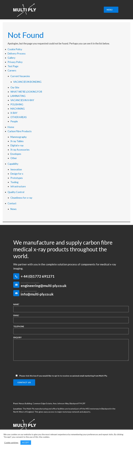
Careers (12, 70)
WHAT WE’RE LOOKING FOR (26, 91)
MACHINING (17, 108)
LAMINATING (18, 95)
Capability (13, 163)
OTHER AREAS (18, 117)
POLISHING (16, 104)
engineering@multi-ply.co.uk (43, 285)
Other (13, 158)
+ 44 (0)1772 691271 (38, 276)
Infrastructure (18, 186)
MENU (111, 10)
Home (11, 127)
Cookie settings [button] (11, 442)
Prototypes (16, 177)
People (14, 121)
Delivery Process (17, 53)
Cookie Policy (15, 49)
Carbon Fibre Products (20, 131)
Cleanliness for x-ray (21, 197)
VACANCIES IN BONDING (27, 81)
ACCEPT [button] (25, 442)
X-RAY (13, 112)
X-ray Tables (17, 141)
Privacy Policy (15, 62)
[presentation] (34, 368)
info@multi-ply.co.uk (37, 294)
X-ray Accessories (19, 149)
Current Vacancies (20, 76)
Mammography (18, 136)
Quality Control (16, 192)
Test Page (13, 66)
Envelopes (15, 153)
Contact (12, 203)
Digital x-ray (17, 145)
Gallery (11, 57)
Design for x (16, 173)
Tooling (14, 182)
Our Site (14, 87)
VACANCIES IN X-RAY (22, 100)
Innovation (16, 169)
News (13, 209)
